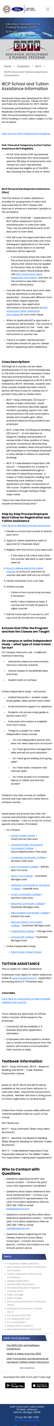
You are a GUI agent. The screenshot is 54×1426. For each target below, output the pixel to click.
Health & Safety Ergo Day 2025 (23, 1354)
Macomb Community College (28, 904)
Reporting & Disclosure (27, 1420)
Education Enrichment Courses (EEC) (24, 1310)
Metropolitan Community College (30, 913)
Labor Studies (14, 1298)
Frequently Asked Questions (23, 1264)
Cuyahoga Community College (28, 858)
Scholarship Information (20, 1284)
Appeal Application (18, 1281)
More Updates (27, 1368)
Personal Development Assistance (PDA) (26, 1303)
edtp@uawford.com (17, 1209)
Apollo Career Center (23, 836)
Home (7, 66)
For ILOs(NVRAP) (16, 1322)
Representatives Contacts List (24, 1329)
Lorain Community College (26, 894)
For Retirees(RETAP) (18, 1319)
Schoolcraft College (22, 937)
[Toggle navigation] (48, 9)
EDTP (38, 66)
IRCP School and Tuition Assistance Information (27, 311)
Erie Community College (25, 867)
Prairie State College (22, 931)
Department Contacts (20, 1326)
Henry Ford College (22, 876)
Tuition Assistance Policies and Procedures (24, 1276)
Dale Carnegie (15, 1295)
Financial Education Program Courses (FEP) (23, 1290)
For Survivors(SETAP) (19, 1315)
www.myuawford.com (24, 978)
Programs (23, 66)
